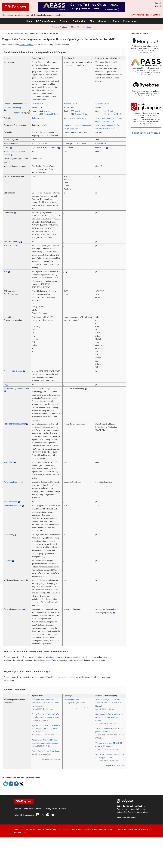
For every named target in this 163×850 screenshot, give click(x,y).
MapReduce (9, 462)
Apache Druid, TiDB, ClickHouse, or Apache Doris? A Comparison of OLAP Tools (46, 728)
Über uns (17, 809)
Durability (8, 560)
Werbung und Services (33, 809)
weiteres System (26, 45)
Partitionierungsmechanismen (16, 388)
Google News (56, 759)
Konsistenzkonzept (12, 482)
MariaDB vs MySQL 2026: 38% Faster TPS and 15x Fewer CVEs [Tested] (108, 703)
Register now (146, 74)
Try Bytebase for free (146, 95)
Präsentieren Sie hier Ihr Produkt (146, 133)
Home (29, 21)
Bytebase (87, 27)
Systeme (64, 21)
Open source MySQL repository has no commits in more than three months (109, 717)
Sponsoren (103, 21)
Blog (92, 21)
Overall (46, 111)
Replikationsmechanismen (15, 424)
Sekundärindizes (11, 245)
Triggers (7, 384)
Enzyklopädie (79, 21)
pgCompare (137, 113)
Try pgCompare (146, 124)
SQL (5, 271)
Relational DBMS (39, 104)
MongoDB (75, 27)
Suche (116, 21)
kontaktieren (52, 657)
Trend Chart (18, 113)
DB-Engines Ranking (46, 21)
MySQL (110, 65)
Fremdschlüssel (10, 501)
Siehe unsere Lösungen (126, 817)
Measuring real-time (71, 700)
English (158, 3)
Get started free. (146, 52)
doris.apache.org (38, 118)
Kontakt (62, 809)
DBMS (4, 33)
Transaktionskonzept (12, 506)
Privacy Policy (51, 809)
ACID (66, 506)
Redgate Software (153, 15)
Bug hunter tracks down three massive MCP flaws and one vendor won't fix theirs (45, 703)
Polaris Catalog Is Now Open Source (46, 751)
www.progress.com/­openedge (75, 118)
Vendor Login (130, 21)
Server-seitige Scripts (13, 371)
